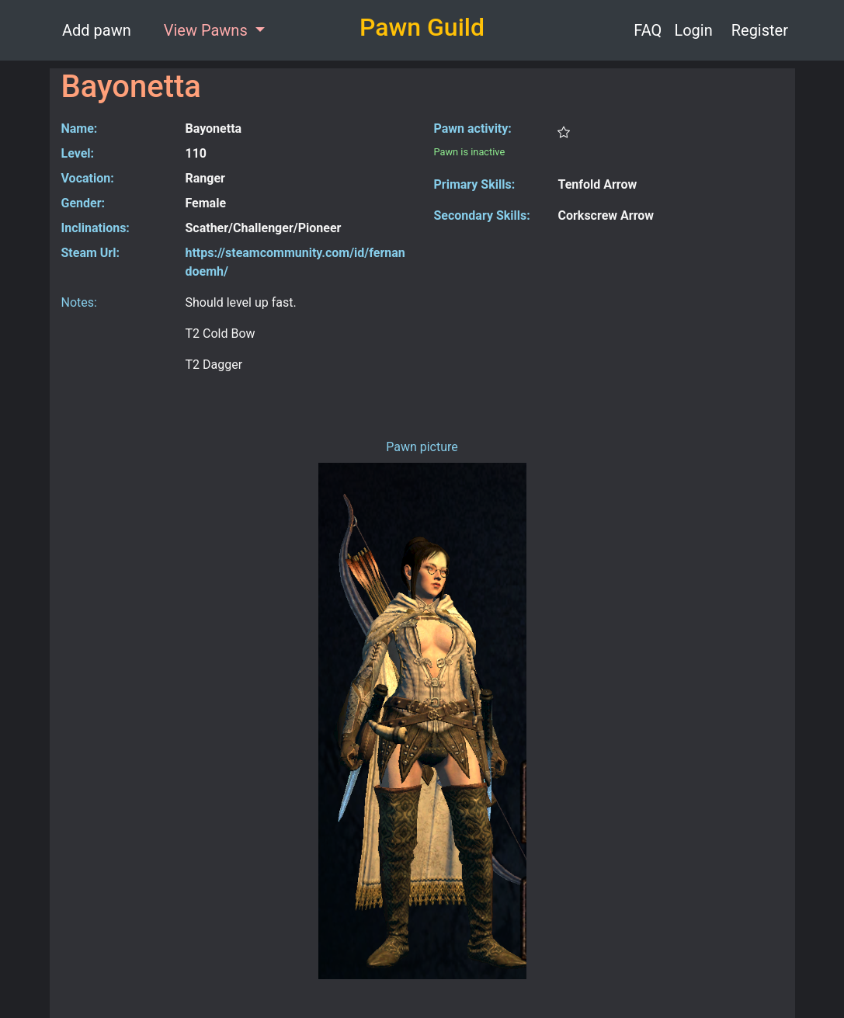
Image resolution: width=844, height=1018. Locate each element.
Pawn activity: (473, 128)
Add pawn (96, 30)
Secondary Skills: (482, 215)
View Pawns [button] (208, 30)
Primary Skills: (475, 184)
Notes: (79, 302)
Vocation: (87, 178)
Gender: (83, 203)
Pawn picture (422, 447)
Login (693, 30)
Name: (79, 128)
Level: (78, 153)
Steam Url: (90, 252)
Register (759, 30)
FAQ (648, 30)
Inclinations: (95, 228)
